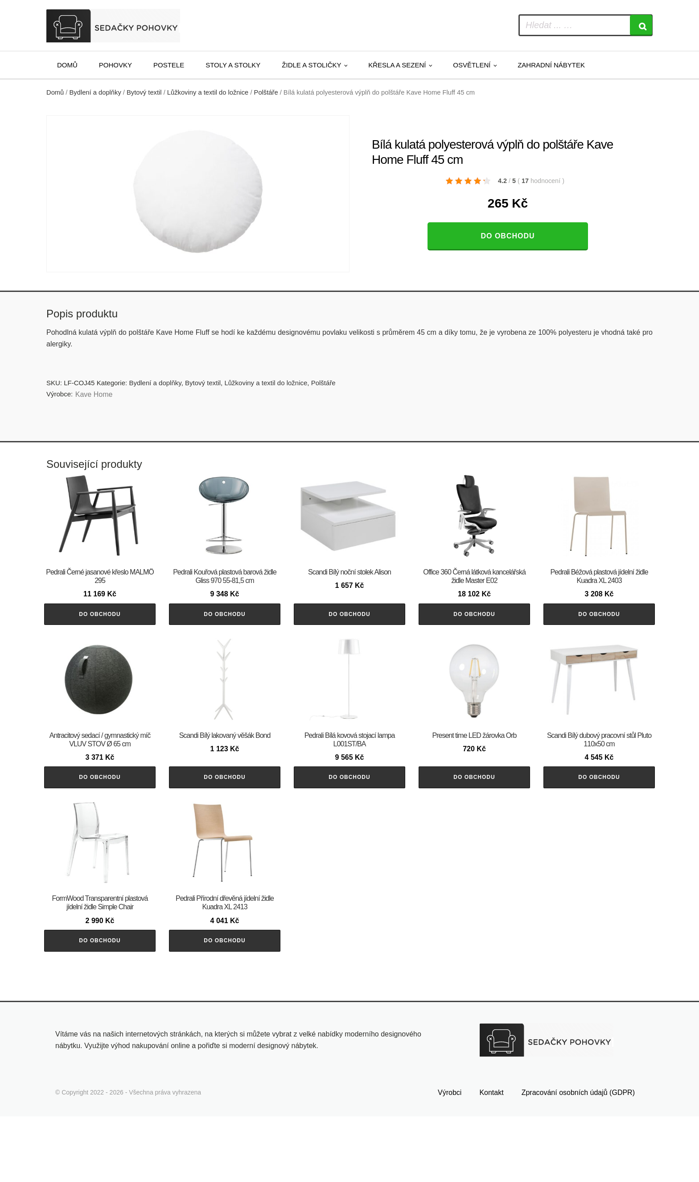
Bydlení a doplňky (95, 92)
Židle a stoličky (311, 65)
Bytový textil (144, 92)
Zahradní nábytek (551, 65)
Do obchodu (508, 236)
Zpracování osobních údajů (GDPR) (578, 1158)
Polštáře (266, 92)
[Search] (641, 25)
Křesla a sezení (397, 65)
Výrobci (449, 1158)
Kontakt (491, 1158)
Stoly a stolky (233, 65)
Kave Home (94, 394)
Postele (168, 65)
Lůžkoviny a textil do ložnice (207, 92)
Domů (67, 65)
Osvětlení (471, 65)
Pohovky (115, 65)
